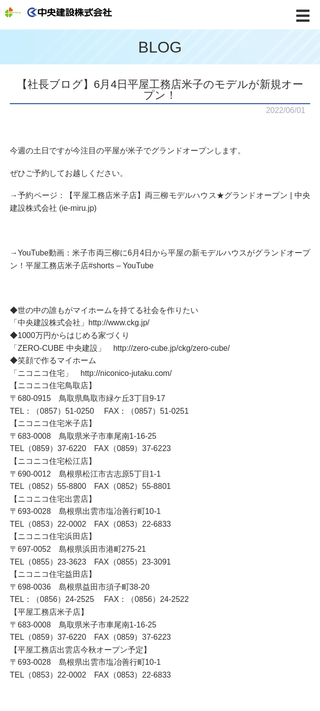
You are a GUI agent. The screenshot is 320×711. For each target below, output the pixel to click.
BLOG (160, 47)
